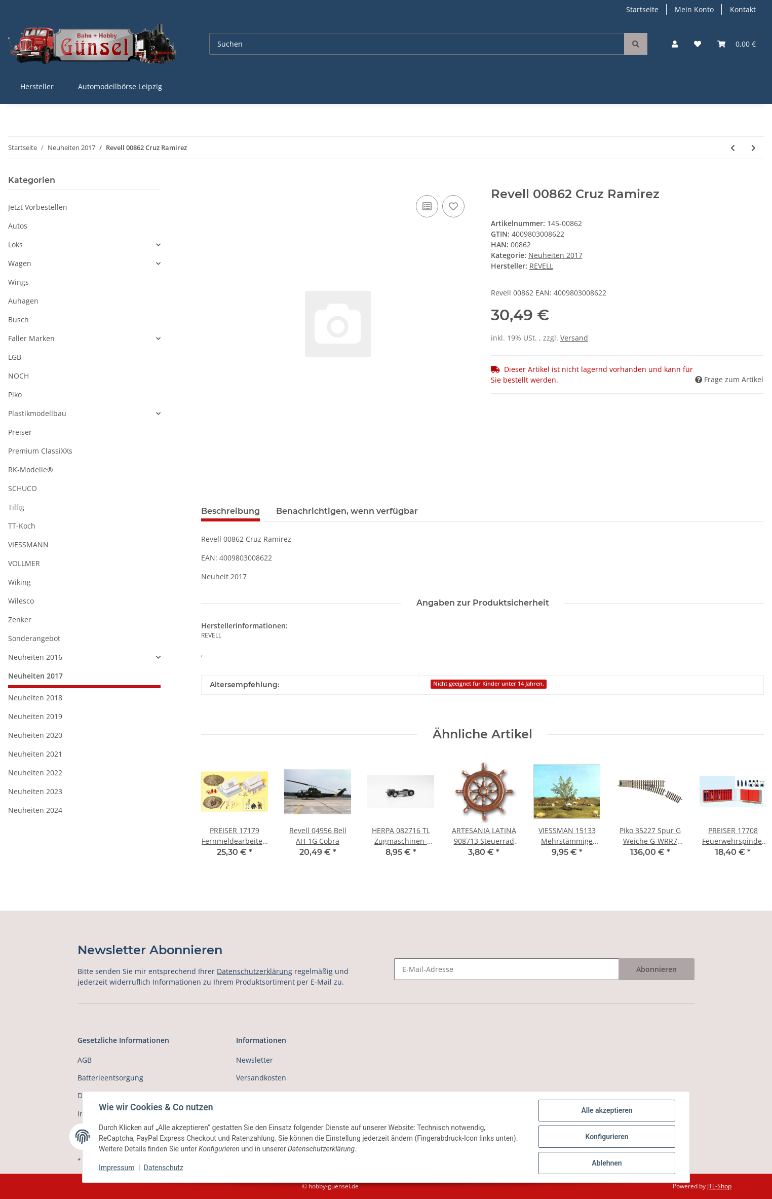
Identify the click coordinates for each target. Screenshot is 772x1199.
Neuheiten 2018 (35, 697)
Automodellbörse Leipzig (120, 86)
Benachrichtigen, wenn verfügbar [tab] (347, 511)
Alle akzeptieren (606, 1110)
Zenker (19, 619)
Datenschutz (163, 1168)
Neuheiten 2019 (35, 716)
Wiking (19, 582)
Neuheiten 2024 (35, 810)
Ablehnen (607, 1163)
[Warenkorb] (736, 43)
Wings (18, 282)
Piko (15, 394)
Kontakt (743, 9)
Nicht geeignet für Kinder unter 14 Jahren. (488, 683)
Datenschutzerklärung (254, 971)
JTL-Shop (719, 1186)
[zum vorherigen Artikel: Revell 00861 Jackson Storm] (732, 148)
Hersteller (37, 86)
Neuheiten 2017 (555, 255)
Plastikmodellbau (37, 413)
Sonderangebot (34, 638)
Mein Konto (694, 9)
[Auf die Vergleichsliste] (427, 206)
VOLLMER (24, 563)
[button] (675, 43)
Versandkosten (261, 1077)
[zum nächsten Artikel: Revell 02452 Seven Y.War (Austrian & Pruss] (753, 148)
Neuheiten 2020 (35, 735)
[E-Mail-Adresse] (506, 969)
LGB (14, 357)
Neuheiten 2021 (35, 754)
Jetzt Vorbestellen (37, 207)
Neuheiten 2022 (35, 772)
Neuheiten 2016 (35, 657)
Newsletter (254, 1060)
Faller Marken (31, 338)
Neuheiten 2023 (35, 791)
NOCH (18, 376)
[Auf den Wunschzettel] (453, 206)
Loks (15, 244)
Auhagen (23, 301)
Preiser (20, 432)
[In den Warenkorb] (209, 181)
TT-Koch (21, 526)
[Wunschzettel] (697, 43)
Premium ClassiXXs (40, 451)
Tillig (16, 507)
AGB (85, 1060)
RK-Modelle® (30, 469)
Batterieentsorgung (110, 1077)
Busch (18, 319)
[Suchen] (417, 44)
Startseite (642, 9)
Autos (17, 226)
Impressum (116, 1168)
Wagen (19, 263)
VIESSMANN (28, 544)
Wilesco (21, 601)
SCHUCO (22, 488)
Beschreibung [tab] (230, 511)
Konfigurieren (606, 1137)
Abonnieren (656, 969)
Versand (574, 338)
